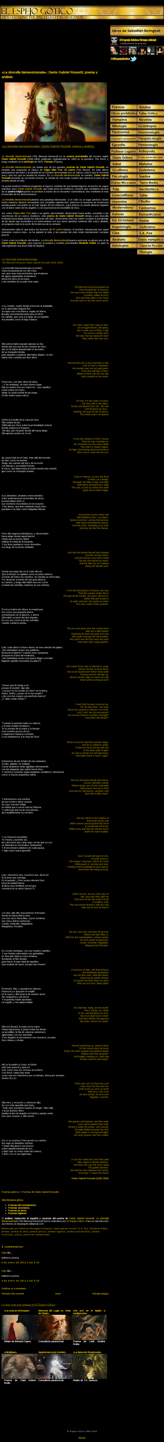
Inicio (58, 1293)
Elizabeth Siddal (98, 1228)
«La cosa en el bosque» (17, 1310)
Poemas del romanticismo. (22, 1205)
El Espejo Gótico (75, 1221)
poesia (18, 1234)
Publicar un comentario (14, 1288)
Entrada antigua (100, 1293)
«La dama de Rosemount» (87, 1352)
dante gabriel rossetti (65, 1228)
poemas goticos (38, 1231)
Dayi (4, 1252)
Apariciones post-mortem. (52, 1352)
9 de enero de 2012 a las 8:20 (20, 1262)
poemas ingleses (57, 1231)
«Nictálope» (10, 1352)
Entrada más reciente (13, 1293)
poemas (6, 1231)
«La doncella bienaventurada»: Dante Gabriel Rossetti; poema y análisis (50, 74)
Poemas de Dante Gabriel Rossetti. (40, 1192)
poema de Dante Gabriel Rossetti (65, 216)
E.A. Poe (83, 1228)
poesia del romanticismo (36, 1234)
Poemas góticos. (11, 1192)
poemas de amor (19, 1231)
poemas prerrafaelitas (78, 1231)
